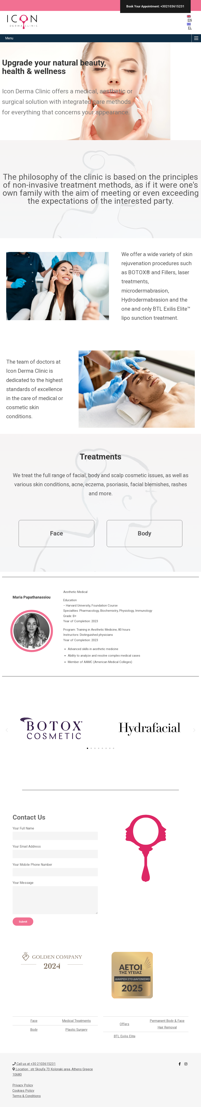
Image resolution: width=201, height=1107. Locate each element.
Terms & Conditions (26, 1096)
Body (34, 1030)
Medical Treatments (76, 1021)
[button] (6, 730)
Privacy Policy (22, 1085)
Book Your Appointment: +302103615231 (155, 6)
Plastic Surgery (76, 1030)
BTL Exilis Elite (124, 1036)
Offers (124, 1024)
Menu (9, 38)
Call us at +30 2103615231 (34, 1064)
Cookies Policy (23, 1091)
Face (33, 1021)
